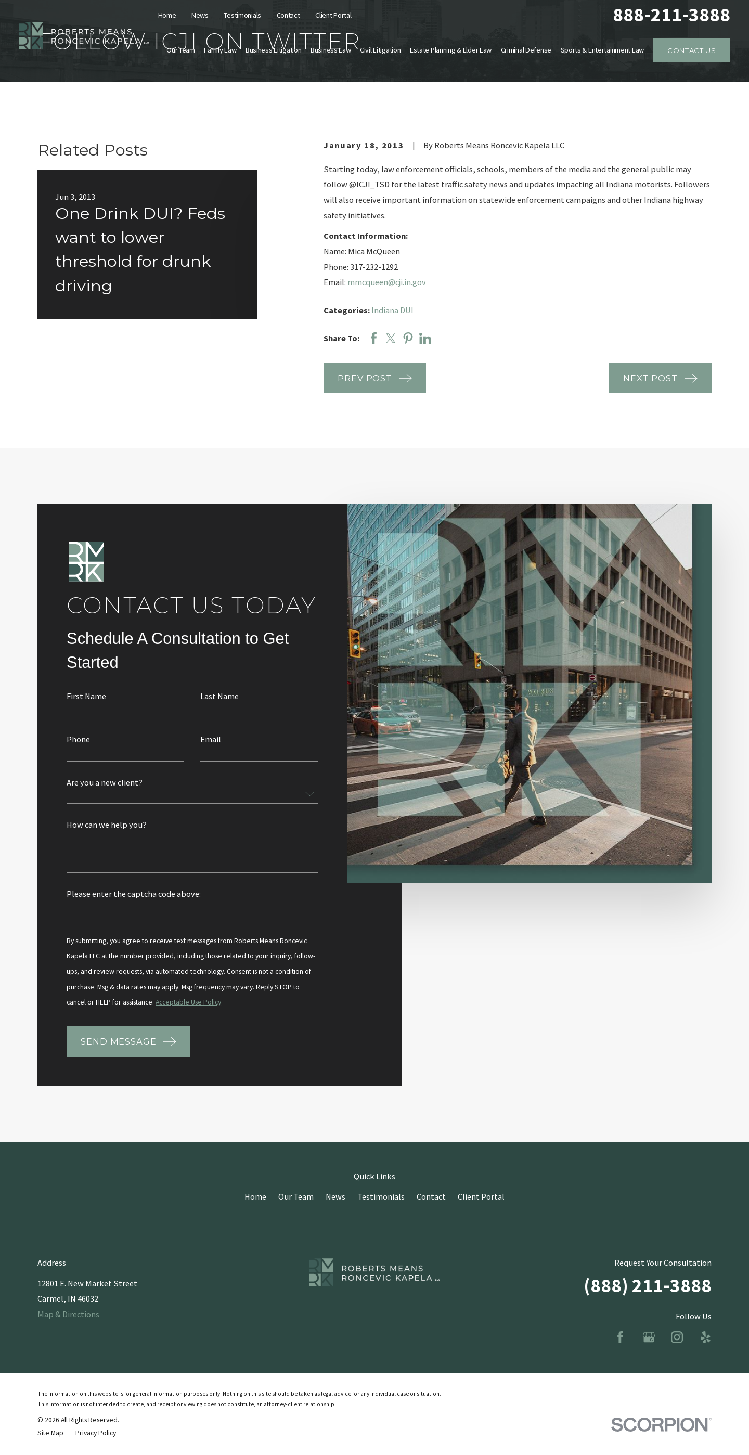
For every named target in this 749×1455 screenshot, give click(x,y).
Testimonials (242, 15)
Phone (78, 749)
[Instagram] (677, 1337)
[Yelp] (706, 1337)
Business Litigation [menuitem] (274, 50)
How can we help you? (107, 834)
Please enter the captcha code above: (134, 903)
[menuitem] (50, 1433)
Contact (288, 15)
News (200, 15)
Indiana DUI (392, 310)
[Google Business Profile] (649, 1337)
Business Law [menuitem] (331, 50)
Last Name (219, 706)
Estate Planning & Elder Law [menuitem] (451, 50)
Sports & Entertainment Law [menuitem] (602, 50)
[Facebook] (620, 1337)
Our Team (296, 1196)
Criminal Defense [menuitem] (526, 50)
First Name (86, 706)
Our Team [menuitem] (180, 50)
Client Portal (333, 15)
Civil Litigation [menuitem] (380, 50)
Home (167, 15)
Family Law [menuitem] (220, 50)
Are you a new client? (105, 792)
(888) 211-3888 (648, 1285)
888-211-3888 (671, 14)
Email (210, 749)
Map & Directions (68, 1314)
